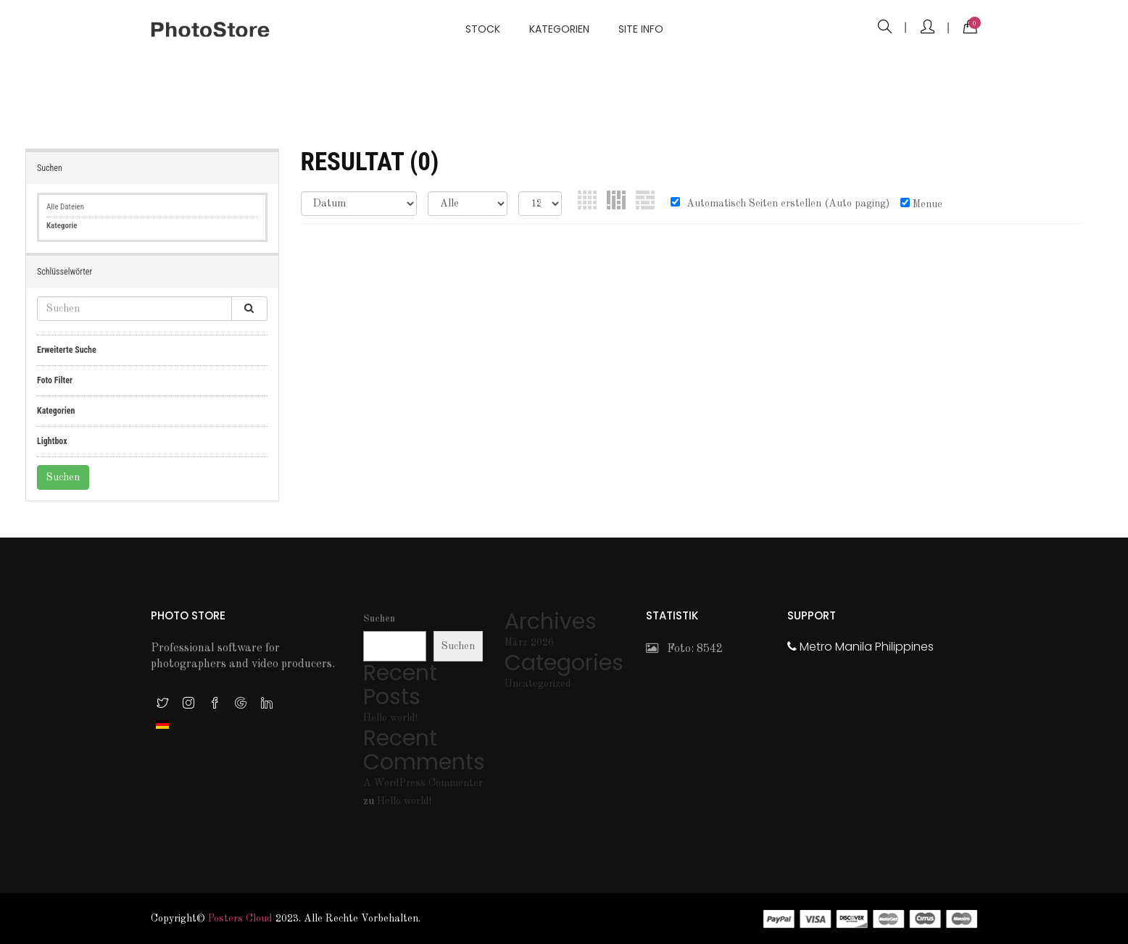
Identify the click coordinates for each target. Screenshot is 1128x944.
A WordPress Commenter (423, 783)
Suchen (379, 619)
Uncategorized (538, 684)
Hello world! (390, 718)
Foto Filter (54, 380)
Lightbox (52, 441)
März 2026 (529, 643)
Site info (640, 29)
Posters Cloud (240, 919)
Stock (482, 29)
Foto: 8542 (684, 649)
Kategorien (559, 29)
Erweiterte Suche (66, 350)
